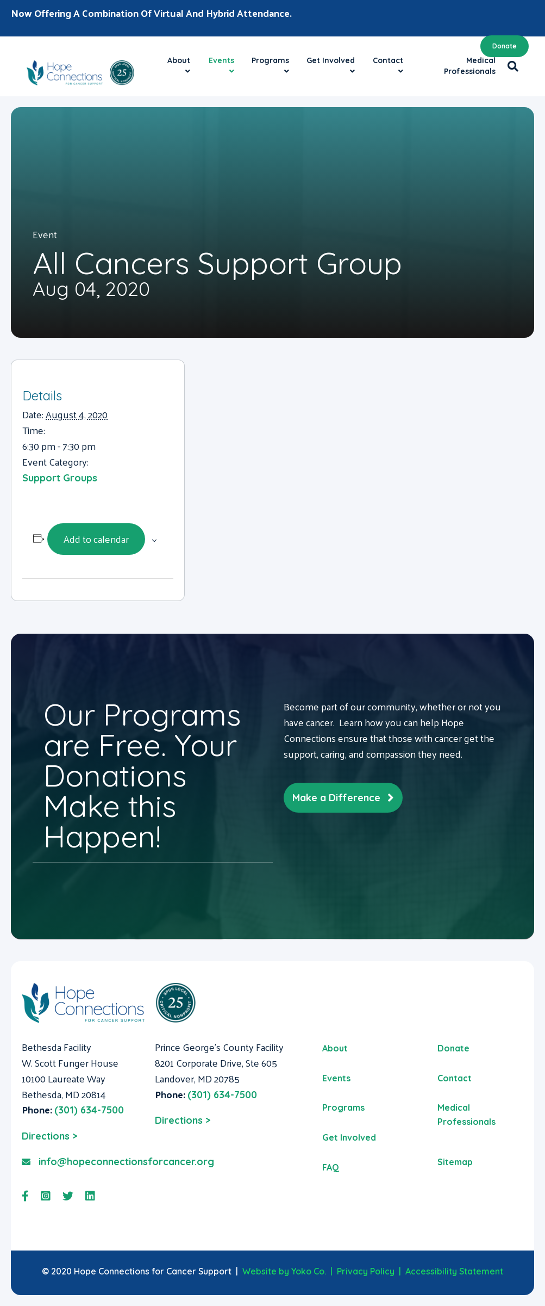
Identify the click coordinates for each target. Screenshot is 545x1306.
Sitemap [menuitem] (455, 1161)
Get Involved (330, 60)
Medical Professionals (470, 65)
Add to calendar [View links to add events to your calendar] (96, 539)
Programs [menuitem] (343, 1107)
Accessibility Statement (454, 1271)
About (178, 60)
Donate (504, 46)
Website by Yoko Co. (284, 1271)
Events (221, 60)
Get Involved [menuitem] (349, 1137)
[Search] (510, 66)
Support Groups (59, 478)
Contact (388, 60)
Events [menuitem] (336, 1078)
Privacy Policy (365, 1271)
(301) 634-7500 (89, 1110)
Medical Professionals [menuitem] (466, 1114)
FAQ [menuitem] (330, 1167)
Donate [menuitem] (453, 1048)
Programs (270, 60)
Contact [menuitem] (454, 1078)
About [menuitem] (335, 1048)
